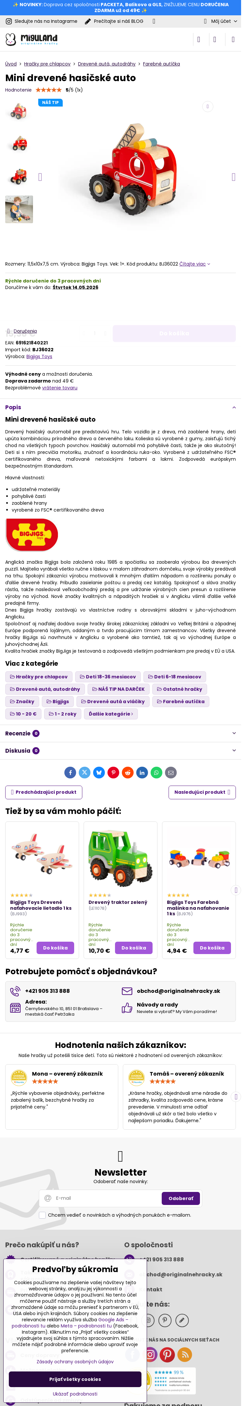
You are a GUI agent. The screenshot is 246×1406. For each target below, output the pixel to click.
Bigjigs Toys (39, 356)
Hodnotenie (18, 90)
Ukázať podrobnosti (75, 1394)
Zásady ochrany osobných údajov (75, 1361)
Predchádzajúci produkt (44, 792)
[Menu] (233, 39)
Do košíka (174, 309)
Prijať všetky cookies (75, 1379)
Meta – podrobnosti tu (86, 1326)
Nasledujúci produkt (202, 792)
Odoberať (181, 1198)
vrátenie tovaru (59, 387)
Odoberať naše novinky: (120, 1181)
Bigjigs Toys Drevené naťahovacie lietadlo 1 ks (41, 905)
